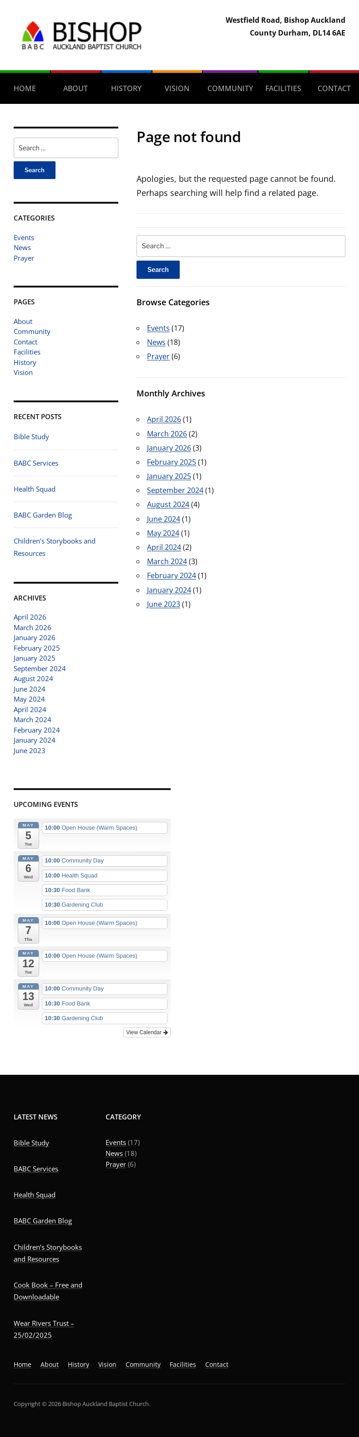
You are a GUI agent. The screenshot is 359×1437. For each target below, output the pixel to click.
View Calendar (146, 1032)
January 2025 (35, 657)
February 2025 (37, 647)
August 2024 (33, 678)
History (126, 88)
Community (230, 88)
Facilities (283, 88)
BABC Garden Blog (43, 514)
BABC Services (36, 462)
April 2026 (30, 616)
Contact (334, 88)
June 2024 (30, 688)
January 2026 (35, 637)
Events (24, 237)
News (22, 247)
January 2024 (35, 739)
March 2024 (32, 719)
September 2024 (40, 668)
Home (25, 88)
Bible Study (31, 436)
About (75, 88)
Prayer (24, 257)
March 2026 (32, 627)
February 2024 (37, 729)
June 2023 (30, 750)
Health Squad (35, 488)
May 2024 (29, 698)
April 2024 (30, 709)
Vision (177, 88)
